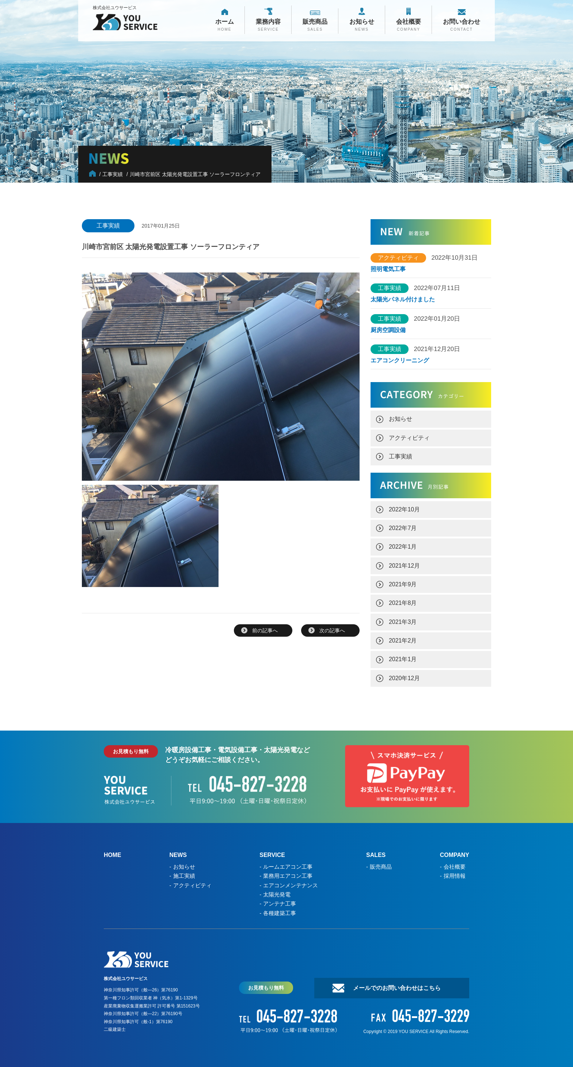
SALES (376, 853)
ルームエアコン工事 (287, 864)
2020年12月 (404, 676)
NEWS (178, 853)
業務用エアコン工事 (287, 873)
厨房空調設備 (391, 330)
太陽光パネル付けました (403, 299)
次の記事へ (332, 630)
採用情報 (454, 873)
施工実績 (184, 873)
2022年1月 (403, 545)
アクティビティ (409, 437)
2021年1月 (403, 657)
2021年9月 (403, 583)
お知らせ (400, 418)
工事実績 (400, 456)
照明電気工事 (388, 269)
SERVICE (272, 853)
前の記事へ (265, 630)
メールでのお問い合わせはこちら (396, 985)
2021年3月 (403, 620)
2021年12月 (404, 564)
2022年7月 (403, 527)
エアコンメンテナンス (290, 882)
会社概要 (454, 864)
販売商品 (381, 864)
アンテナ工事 (279, 901)
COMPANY (454, 853)
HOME (112, 853)
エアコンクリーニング (400, 360)
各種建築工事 (279, 910)
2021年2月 (403, 639)
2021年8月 (403, 601)
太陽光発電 (277, 891)
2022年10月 (404, 508)
